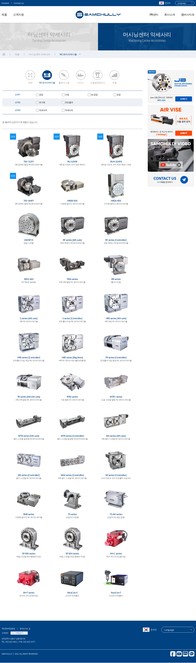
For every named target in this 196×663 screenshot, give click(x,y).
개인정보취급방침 (8, 629)
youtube (179, 654)
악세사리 (43, 110)
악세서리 (69, 110)
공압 (41, 94)
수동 (67, 94)
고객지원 (18, 14)
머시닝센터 (39, 54)
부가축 (42, 102)
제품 (4, 14)
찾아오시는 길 (25, 629)
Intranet (5, 3)
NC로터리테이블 (68, 54)
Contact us (19, 3)
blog (185, 654)
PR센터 (154, 14)
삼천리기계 (98, 14)
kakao (191, 654)
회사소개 (169, 14)
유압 (119, 94)
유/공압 (94, 94)
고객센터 (5, 633)
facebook (173, 654)
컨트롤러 (69, 102)
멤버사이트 (188, 14)
